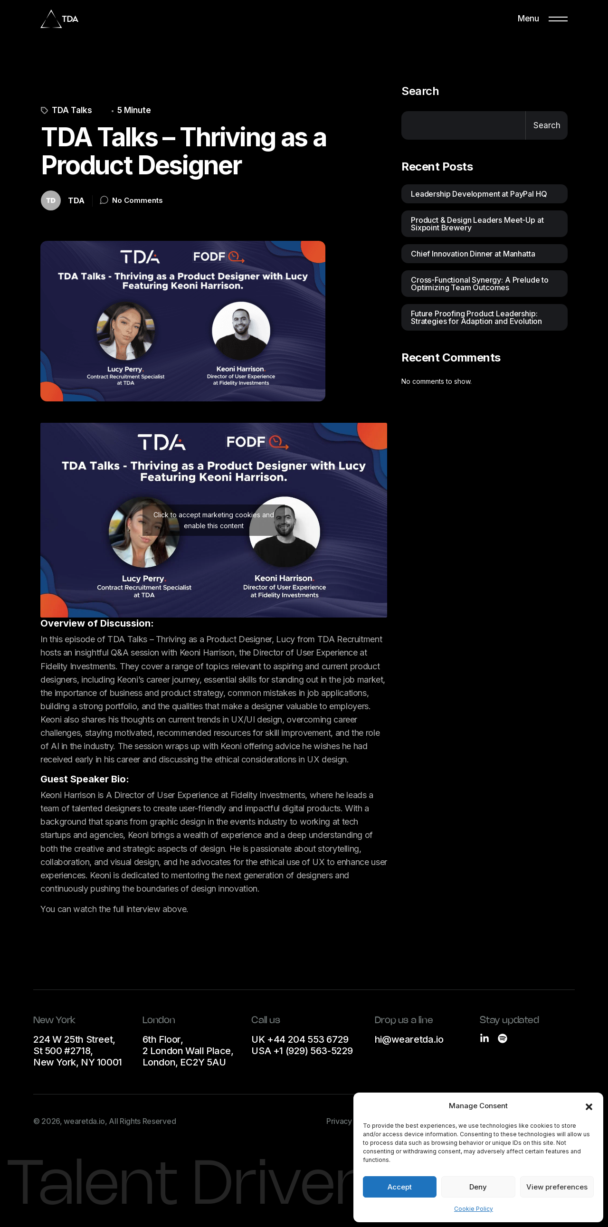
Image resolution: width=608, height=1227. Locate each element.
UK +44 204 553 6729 (299, 1039)
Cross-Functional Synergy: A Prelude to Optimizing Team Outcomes (480, 283)
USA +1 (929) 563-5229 (302, 1050)
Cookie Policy (473, 1208)
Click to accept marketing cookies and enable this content (213, 520)
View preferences (557, 1186)
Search (420, 91)
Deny (478, 1186)
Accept (400, 1186)
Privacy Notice (351, 1121)
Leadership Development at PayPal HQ (479, 194)
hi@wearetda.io (409, 1039)
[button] (589, 1106)
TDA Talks (66, 110)
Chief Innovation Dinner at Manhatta (473, 253)
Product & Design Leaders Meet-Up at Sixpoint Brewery (477, 223)
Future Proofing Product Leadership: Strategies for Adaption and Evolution (476, 317)
